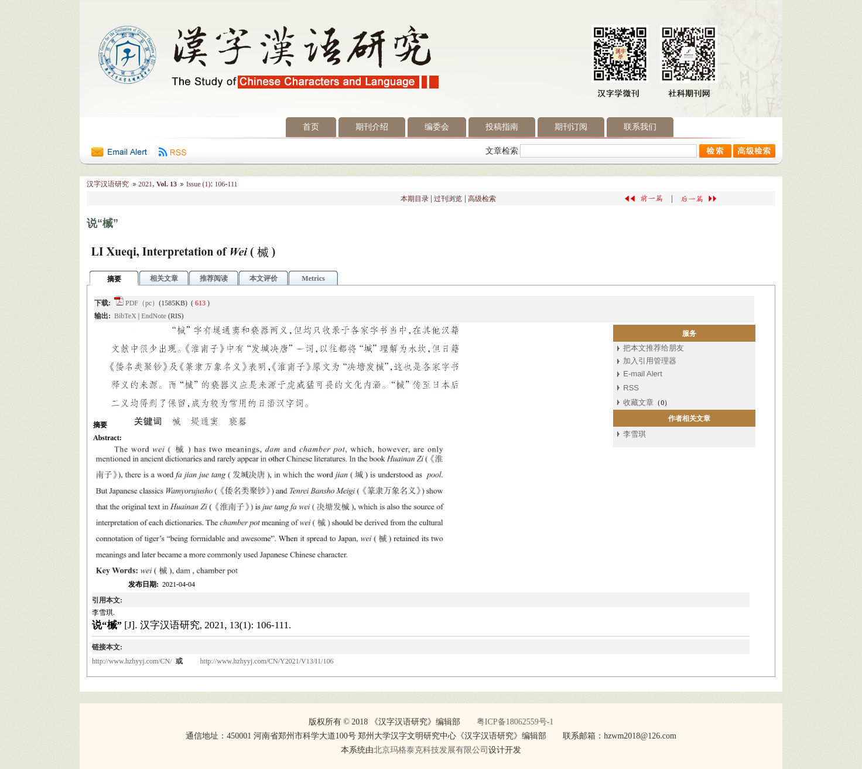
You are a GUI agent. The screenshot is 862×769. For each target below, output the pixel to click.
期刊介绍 (371, 127)
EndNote (153, 316)
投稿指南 (501, 127)
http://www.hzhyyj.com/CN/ (133, 661)
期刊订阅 (571, 127)
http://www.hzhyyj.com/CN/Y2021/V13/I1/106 (267, 661)
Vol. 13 (166, 184)
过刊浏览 (448, 199)
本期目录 (415, 199)
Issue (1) (198, 184)
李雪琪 (634, 434)
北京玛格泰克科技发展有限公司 (431, 750)
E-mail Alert (642, 373)
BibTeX (125, 316)
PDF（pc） (142, 303)
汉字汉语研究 (108, 184)
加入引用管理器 (649, 360)
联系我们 (640, 127)
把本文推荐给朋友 (653, 347)
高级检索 (482, 199)
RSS (631, 387)
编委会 (437, 127)
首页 (311, 127)
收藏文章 (638, 402)
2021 (145, 184)
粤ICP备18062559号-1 (515, 721)
